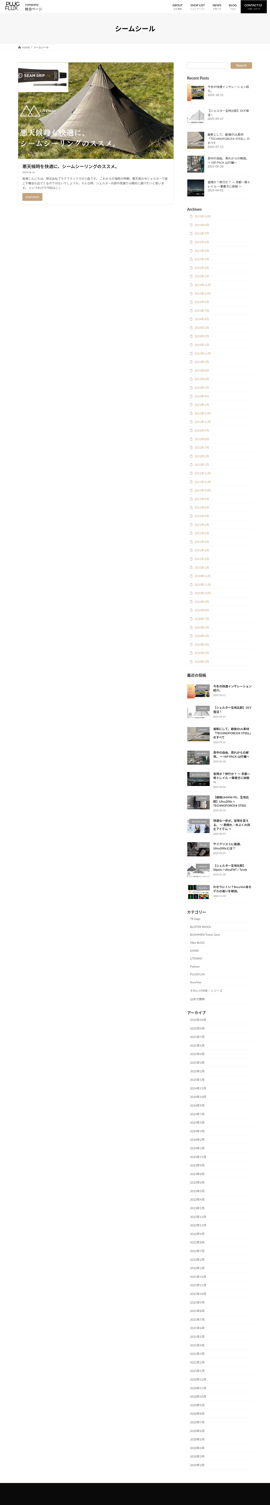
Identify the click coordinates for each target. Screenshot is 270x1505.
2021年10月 (202, 490)
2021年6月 (201, 524)
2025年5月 (201, 242)
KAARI (194, 950)
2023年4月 (201, 396)
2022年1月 (201, 464)
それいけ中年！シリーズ (206, 990)
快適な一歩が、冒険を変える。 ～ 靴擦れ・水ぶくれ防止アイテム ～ (231, 825)
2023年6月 (201, 379)
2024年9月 (201, 302)
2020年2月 (201, 661)
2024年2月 (201, 336)
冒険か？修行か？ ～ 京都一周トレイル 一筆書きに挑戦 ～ (231, 778)
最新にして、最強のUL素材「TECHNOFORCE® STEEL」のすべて (229, 139)
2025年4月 (201, 250)
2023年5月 (201, 387)
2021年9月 (201, 499)
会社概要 (163, 1486)
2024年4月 (201, 319)
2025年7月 (201, 233)
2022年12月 (202, 413)
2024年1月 (201, 345)
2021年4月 (201, 542)
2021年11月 (202, 482)
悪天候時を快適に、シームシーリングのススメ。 (70, 166)
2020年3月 (201, 653)
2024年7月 (201, 310)
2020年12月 (202, 576)
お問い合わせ (109, 1486)
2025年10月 (202, 216)
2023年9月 (201, 362)
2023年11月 (202, 353)
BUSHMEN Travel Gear (205, 934)
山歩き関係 (197, 999)
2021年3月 (201, 550)
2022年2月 (201, 456)
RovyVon (195, 982)
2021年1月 (201, 567)
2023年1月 (201, 404)
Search (241, 65)
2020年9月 (201, 601)
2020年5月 (201, 636)
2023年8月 (201, 370)
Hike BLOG (197, 942)
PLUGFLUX (197, 974)
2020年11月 (202, 584)
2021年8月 (201, 507)
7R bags (195, 919)
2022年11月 (202, 422)
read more (32, 197)
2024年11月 (202, 285)
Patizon (195, 966)
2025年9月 (201, 225)
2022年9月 (201, 430)
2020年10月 (202, 593)
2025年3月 (201, 259)
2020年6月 (201, 627)
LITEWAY (196, 958)
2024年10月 (202, 293)
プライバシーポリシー (137, 1486)
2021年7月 (201, 516)
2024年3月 (201, 327)
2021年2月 (201, 559)
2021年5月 (201, 533)
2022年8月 (201, 439)
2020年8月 (201, 610)
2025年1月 (201, 276)
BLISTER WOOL (200, 927)
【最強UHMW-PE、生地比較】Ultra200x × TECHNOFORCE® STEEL (231, 801)
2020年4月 (201, 644)
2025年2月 (201, 268)
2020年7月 (201, 619)
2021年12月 (202, 473)
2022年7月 (201, 447)
